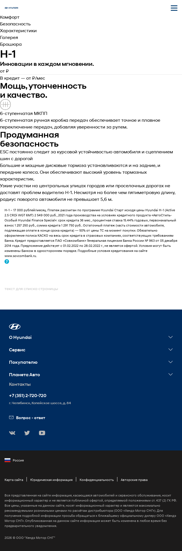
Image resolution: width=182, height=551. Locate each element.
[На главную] (11, 8)
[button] (15, 327)
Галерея (9, 37)
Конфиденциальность (97, 480)
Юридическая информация (51, 480)
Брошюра (11, 44)
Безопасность (15, 23)
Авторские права (134, 480)
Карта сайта (14, 480)
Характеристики (18, 30)
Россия (14, 460)
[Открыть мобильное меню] (174, 8)
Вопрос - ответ (27, 417)
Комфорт (9, 16)
